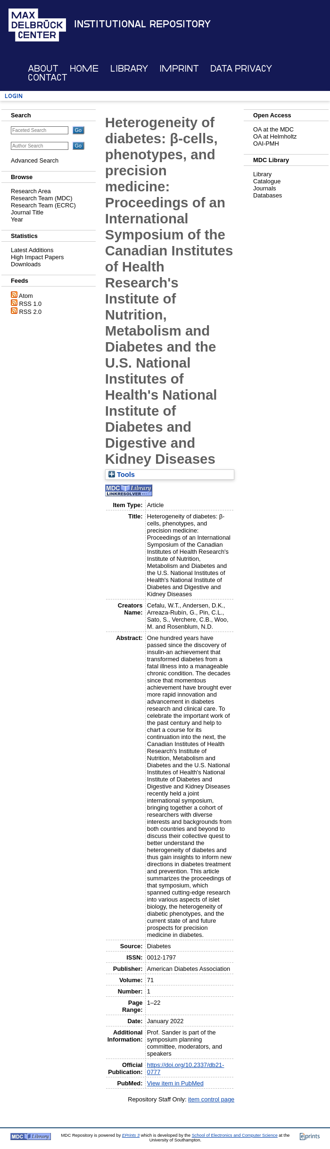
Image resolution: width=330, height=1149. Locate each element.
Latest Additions (32, 250)
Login (14, 96)
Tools (121, 474)
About (43, 68)
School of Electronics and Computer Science (235, 1135)
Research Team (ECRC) (43, 205)
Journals (264, 188)
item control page (211, 1099)
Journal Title (27, 212)
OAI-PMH (266, 143)
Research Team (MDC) (42, 198)
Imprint (179, 68)
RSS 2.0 (30, 311)
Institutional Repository (142, 24)
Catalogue (266, 181)
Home (84, 68)
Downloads (26, 264)
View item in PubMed (175, 1083)
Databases (267, 195)
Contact (47, 77)
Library (129, 68)
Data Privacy (241, 68)
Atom (26, 295)
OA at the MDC (273, 129)
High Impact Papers (37, 257)
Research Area (31, 191)
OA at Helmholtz (275, 136)
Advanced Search (34, 160)
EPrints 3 (131, 1135)
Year (17, 219)
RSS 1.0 (30, 303)
